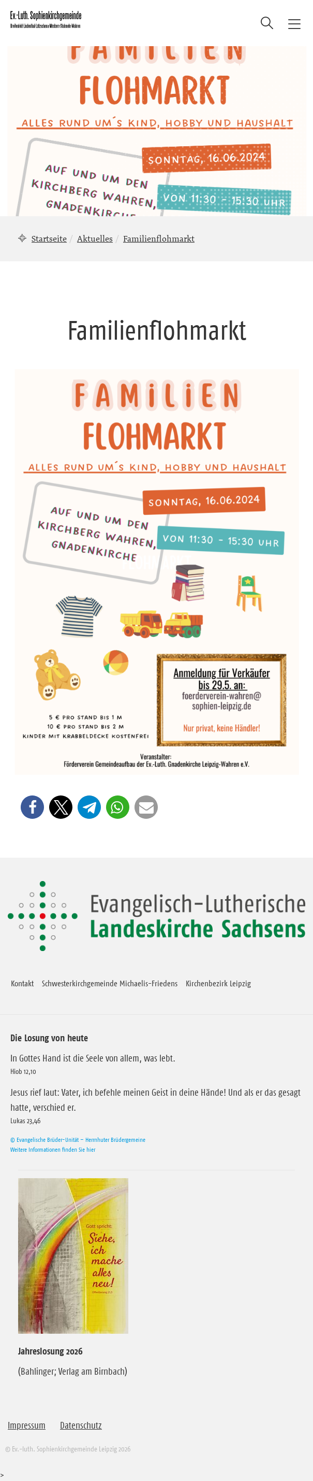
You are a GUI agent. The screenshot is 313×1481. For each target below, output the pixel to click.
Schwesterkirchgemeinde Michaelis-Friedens (109, 983)
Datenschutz (81, 1425)
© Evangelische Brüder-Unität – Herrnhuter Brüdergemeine (77, 1139)
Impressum (27, 1425)
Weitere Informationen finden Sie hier (52, 1149)
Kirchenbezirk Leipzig (218, 983)
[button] (32, 807)
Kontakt (22, 983)
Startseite (49, 238)
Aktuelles (95, 238)
